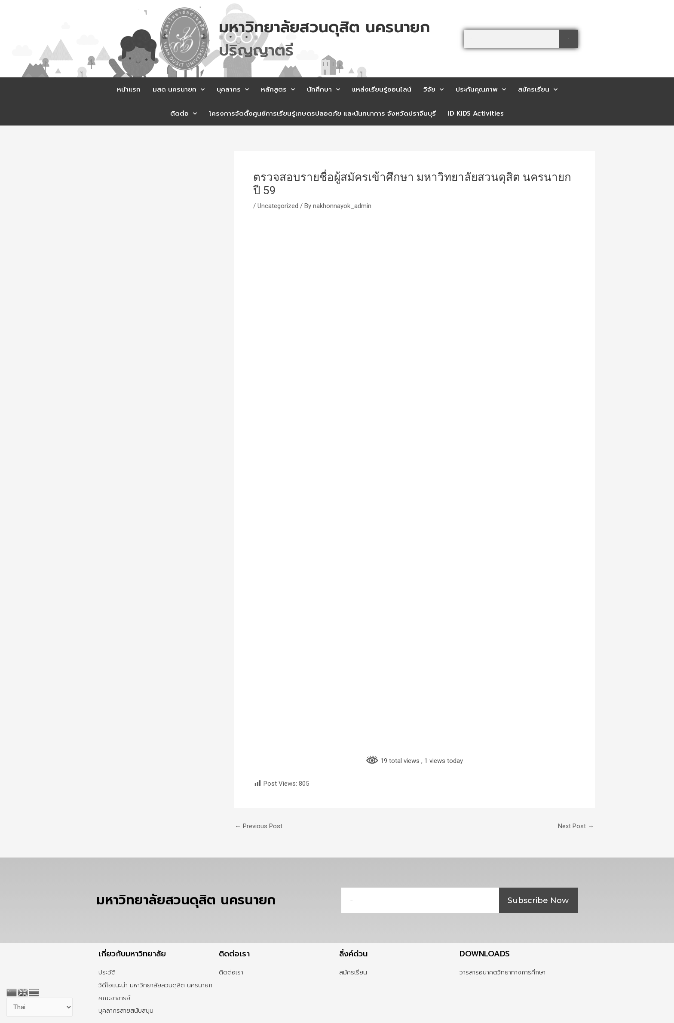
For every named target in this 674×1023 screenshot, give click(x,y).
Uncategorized (277, 206)
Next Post (576, 826)
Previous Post (258, 826)
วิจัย (433, 89)
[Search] (568, 39)
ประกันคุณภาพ (481, 89)
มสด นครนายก (179, 89)
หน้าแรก (129, 89)
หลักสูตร (278, 89)
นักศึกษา (323, 89)
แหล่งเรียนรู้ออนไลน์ (381, 89)
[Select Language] (39, 1007)
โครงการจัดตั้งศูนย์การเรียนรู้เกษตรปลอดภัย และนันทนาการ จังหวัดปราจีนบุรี (322, 113)
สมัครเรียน (538, 89)
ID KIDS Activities (476, 113)
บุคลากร (233, 89)
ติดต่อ (183, 113)
